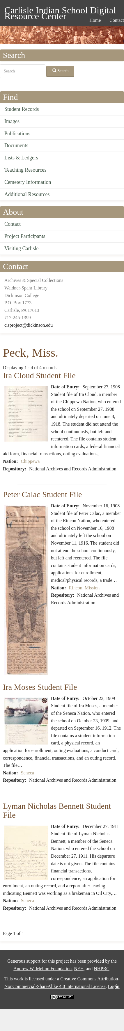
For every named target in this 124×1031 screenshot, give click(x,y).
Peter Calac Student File (42, 494)
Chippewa (30, 461)
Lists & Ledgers (21, 158)
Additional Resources (26, 194)
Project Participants (24, 236)
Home (95, 20)
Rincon (75, 587)
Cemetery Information (27, 182)
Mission (92, 587)
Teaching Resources (25, 170)
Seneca (27, 772)
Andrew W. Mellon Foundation (42, 968)
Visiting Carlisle (21, 248)
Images (12, 121)
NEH (79, 968)
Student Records (21, 109)
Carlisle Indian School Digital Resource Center (60, 11)
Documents (16, 145)
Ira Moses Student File (40, 687)
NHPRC (101, 968)
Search (60, 70)
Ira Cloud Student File (39, 375)
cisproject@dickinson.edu (28, 325)
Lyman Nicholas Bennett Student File (57, 810)
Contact (12, 224)
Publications (17, 133)
